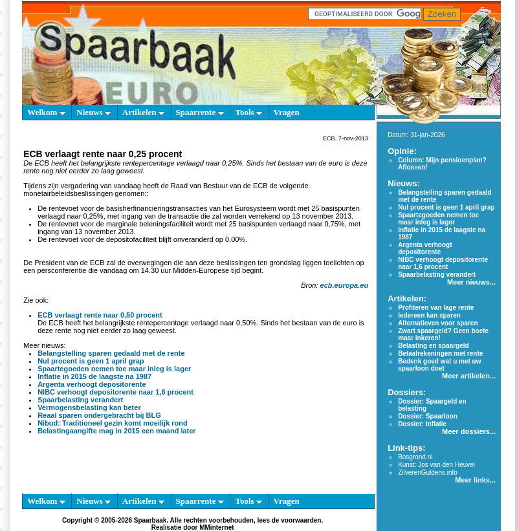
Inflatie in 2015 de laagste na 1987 (94, 376)
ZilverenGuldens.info (427, 472)
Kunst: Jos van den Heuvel (436, 464)
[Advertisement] (192, 467)
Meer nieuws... (471, 282)
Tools (248, 112)
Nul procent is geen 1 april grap (91, 361)
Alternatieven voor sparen (438, 323)
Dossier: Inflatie (422, 424)
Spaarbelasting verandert (80, 400)
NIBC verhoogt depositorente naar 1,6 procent (115, 392)
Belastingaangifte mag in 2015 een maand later (117, 431)
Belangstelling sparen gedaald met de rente (111, 353)
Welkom (46, 112)
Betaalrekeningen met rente (440, 353)
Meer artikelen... (469, 376)
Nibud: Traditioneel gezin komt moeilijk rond (113, 423)
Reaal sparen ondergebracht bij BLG (99, 415)
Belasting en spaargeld (433, 345)
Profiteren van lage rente (436, 307)
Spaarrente (200, 112)
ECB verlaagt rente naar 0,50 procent (100, 315)
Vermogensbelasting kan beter (89, 407)
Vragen (287, 112)
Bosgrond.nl (415, 457)
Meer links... (475, 480)
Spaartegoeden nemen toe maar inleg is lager (114, 369)
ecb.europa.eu (344, 285)
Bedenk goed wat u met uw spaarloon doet (439, 365)
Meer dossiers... (469, 431)
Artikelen (143, 112)
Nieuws (93, 112)
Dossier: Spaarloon (427, 416)
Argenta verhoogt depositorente (92, 384)
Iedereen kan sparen (429, 315)
